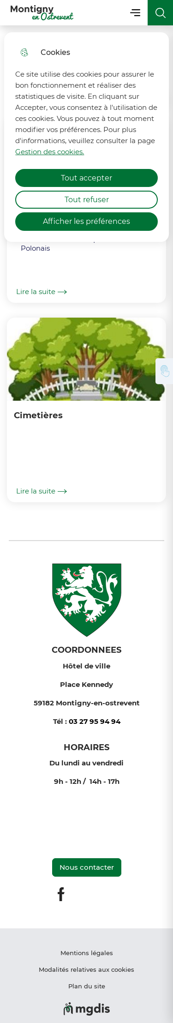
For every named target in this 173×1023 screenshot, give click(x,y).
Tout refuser (87, 199)
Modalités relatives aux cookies (86, 969)
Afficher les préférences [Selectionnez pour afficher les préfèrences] (86, 221)
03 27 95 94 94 (94, 721)
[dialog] (86, 137)
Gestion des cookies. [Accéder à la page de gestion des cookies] (49, 151)
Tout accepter (86, 178)
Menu (135, 12)
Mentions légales (86, 953)
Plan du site (86, 986)
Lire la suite (41, 292)
